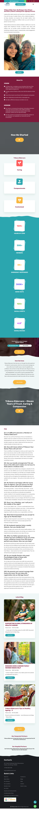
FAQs (21, 781)
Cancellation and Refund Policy (11, 796)
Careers (22, 784)
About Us (6, 777)
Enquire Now (20, 4)
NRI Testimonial (14, 1)
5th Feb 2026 (15, 713)
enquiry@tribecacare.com (10, 771)
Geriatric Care (7, 786)
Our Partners (7, 781)
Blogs (21, 779)
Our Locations (7, 784)
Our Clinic (6, 788)
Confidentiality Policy (9, 793)
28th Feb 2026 (15, 670)
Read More (10, 635)
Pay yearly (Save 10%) (13, 345)
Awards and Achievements (10, 791)
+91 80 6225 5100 (8, 768)
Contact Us (22, 777)
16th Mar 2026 (15, 628)
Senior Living (23, 786)
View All (19, 352)
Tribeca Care (8, 628)
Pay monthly (25, 345)
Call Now (19, 72)
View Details (19, 382)
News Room (6, 779)
